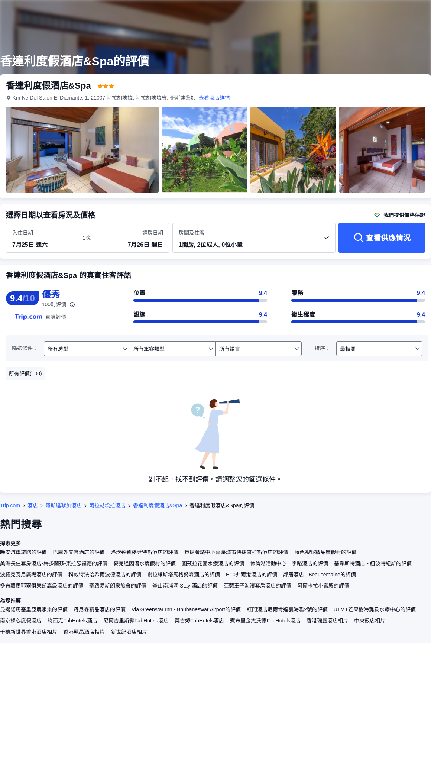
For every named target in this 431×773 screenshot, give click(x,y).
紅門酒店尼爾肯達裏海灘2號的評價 (287, 609)
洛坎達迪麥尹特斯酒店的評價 (144, 552)
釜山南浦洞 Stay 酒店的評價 (185, 586)
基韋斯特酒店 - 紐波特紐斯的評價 (372, 563)
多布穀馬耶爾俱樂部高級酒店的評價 (41, 586)
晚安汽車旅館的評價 (23, 552)
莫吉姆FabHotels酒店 (199, 621)
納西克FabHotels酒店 (72, 621)
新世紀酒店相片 (129, 632)
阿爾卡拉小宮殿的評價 (323, 586)
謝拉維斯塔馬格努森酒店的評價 (183, 575)
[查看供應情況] (381, 238)
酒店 (32, 505)
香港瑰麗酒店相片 (327, 621)
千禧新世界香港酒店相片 (28, 632)
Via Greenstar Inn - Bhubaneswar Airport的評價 (186, 609)
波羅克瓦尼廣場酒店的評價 (31, 575)
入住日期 (22, 233)
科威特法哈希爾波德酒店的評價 (104, 575)
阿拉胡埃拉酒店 (107, 505)
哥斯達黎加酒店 (63, 505)
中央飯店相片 (369, 621)
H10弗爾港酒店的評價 (251, 575)
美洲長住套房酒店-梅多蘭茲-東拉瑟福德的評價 (53, 563)
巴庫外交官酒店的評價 (79, 552)
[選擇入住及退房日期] (43, 238)
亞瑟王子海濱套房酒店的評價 (257, 586)
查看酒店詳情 (214, 98)
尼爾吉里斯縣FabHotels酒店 (136, 621)
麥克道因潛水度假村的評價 (144, 563)
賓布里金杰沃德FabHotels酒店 (265, 621)
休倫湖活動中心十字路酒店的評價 (289, 563)
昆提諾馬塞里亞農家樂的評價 (34, 609)
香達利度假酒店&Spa (157, 505)
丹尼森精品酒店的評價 (100, 609)
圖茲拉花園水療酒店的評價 (213, 563)
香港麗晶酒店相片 (84, 632)
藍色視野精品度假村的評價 (325, 552)
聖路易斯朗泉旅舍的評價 (117, 586)
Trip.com (10, 505)
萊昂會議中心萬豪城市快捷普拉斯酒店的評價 (236, 552)
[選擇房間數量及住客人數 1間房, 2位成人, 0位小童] (254, 241)
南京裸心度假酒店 (21, 621)
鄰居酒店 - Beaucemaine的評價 (319, 575)
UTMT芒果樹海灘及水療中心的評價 (375, 609)
